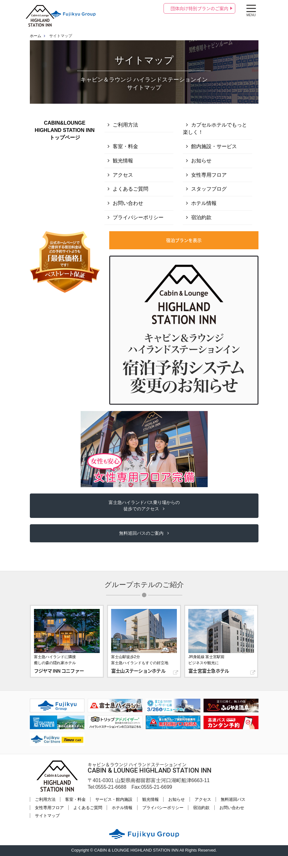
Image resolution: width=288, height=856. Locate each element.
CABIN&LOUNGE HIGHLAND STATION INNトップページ (65, 130)
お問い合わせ (128, 203)
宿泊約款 (201, 217)
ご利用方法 (125, 124)
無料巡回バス (233, 799)
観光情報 (123, 160)
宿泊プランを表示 (184, 240)
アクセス (123, 175)
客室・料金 (125, 146)
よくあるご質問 (130, 189)
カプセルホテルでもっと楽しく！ (215, 128)
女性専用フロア (209, 175)
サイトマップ (47, 815)
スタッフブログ (209, 189)
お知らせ (201, 160)
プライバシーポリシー (138, 217)
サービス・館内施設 (113, 799)
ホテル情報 (204, 203)
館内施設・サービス (214, 146)
